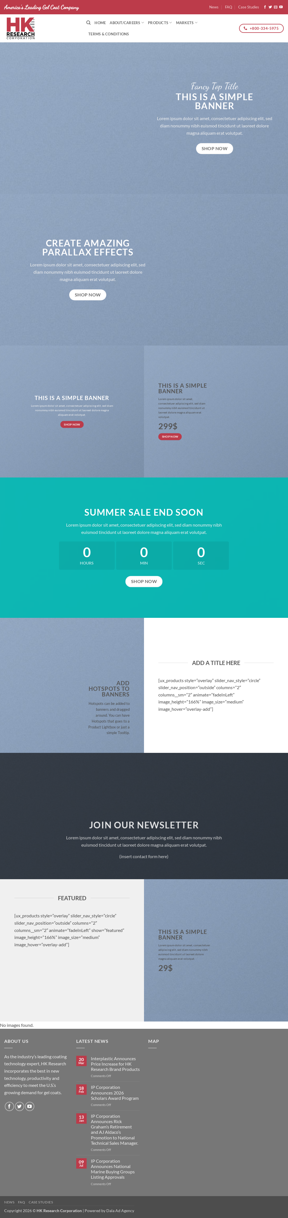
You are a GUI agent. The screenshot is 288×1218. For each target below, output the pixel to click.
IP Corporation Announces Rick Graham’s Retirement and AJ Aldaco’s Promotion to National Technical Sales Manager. (114, 1129)
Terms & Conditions (108, 34)
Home (100, 22)
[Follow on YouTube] (281, 7)
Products (160, 22)
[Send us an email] (275, 7)
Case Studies (248, 7)
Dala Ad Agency (120, 1210)
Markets (186, 22)
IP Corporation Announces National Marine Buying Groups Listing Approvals (113, 1169)
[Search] (88, 22)
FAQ (228, 7)
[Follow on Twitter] (270, 7)
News (214, 7)
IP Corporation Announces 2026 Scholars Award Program (115, 1092)
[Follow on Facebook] (265, 7)
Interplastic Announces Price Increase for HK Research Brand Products (115, 1064)
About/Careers (127, 22)
